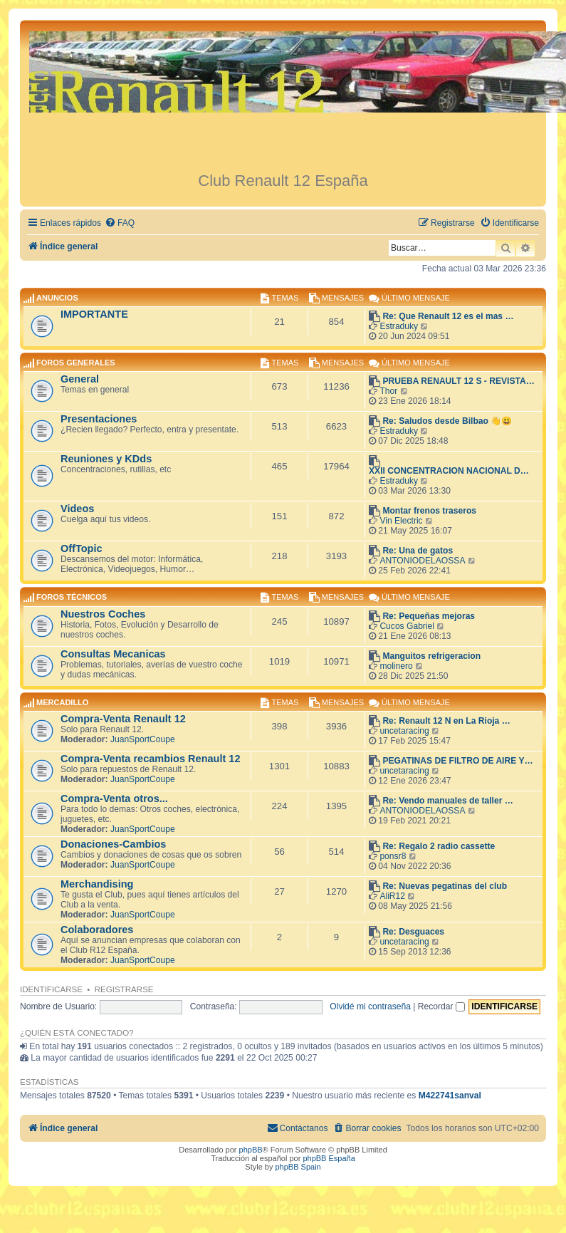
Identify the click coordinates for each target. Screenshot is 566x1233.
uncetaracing (404, 731)
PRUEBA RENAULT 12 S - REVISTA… (458, 381)
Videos (77, 508)
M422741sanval (450, 1096)
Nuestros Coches (103, 614)
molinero (395, 666)
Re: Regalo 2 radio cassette (438, 846)
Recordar (441, 1006)
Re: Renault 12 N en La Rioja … (446, 721)
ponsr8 (392, 856)
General (80, 379)
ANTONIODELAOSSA (422, 561)
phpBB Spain (297, 1166)
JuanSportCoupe (142, 739)
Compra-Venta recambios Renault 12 (151, 758)
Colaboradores (97, 929)
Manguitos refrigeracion (431, 656)
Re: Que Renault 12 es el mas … (447, 316)
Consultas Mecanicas (113, 654)
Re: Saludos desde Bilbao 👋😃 (447, 421)
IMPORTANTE (94, 314)
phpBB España (329, 1158)
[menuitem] (120, 223)
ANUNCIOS (57, 297)
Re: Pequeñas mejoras (428, 616)
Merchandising (97, 884)
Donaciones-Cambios (113, 844)
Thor (388, 391)
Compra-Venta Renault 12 (123, 718)
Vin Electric (400, 521)
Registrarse (124, 989)
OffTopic (82, 548)
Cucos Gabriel (406, 626)
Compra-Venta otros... (114, 798)
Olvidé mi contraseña (370, 1006)
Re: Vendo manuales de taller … (447, 801)
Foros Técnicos (71, 597)
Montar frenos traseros (429, 511)
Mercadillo (62, 702)
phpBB (251, 1149)
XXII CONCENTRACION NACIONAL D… (449, 471)
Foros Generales (75, 362)
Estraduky (398, 326)
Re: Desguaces (413, 932)
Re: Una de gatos (417, 551)
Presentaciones (99, 419)
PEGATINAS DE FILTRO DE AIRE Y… (457, 761)
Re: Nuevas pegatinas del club (444, 886)
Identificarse (51, 989)
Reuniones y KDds (106, 458)
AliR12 (392, 896)
